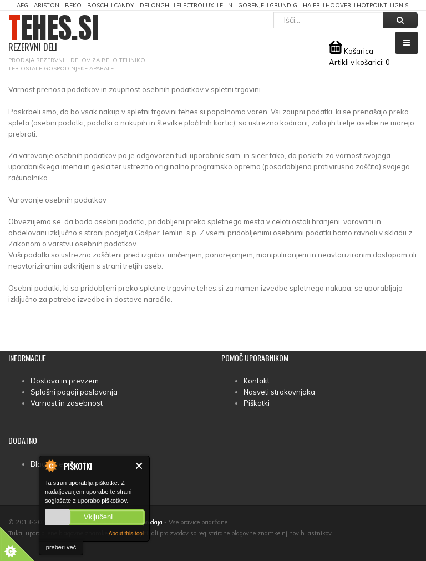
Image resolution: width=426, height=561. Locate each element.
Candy (124, 5)
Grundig (283, 5)
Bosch (97, 5)
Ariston (46, 5)
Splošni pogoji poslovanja (74, 391)
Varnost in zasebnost (67, 402)
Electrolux (195, 5)
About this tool (126, 533)
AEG (22, 5)
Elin (226, 5)
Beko (73, 5)
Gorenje (251, 5)
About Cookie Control (50, 465)
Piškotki (257, 402)
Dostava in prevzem (65, 380)
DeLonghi (155, 5)
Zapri (139, 465)
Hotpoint (372, 5)
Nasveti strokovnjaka (279, 391)
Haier (311, 5)
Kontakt (257, 380)
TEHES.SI (53, 33)
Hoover (338, 5)
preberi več (61, 547)
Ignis (400, 5)
